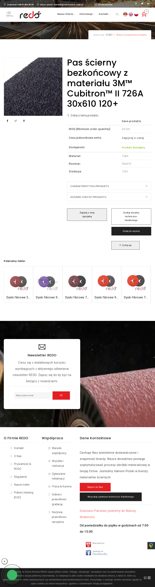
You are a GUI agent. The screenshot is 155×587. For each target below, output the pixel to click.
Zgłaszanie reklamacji (59, 476)
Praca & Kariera (62, 486)
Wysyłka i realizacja (58, 463)
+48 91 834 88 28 (25, 4)
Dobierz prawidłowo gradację (59, 499)
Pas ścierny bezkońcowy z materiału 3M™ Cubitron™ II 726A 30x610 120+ (105, 83)
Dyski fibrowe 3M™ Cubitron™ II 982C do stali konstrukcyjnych (18, 297)
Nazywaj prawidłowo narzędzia (59, 516)
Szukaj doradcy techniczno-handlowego (131, 216)
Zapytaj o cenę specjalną (87, 215)
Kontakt (104, 14)
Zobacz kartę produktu (82, 115)
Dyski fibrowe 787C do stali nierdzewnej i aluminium (136, 297)
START (109, 35)
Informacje (86, 14)
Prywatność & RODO (22, 466)
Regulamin (20, 476)
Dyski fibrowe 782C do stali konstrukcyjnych (77, 297)
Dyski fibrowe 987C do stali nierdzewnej (106, 297)
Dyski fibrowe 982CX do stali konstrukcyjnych (48, 297)
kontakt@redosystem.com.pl (68, 4)
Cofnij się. (125, 245)
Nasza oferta (65, 14)
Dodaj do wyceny (131, 231)
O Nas (18, 456)
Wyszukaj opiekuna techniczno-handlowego (111, 497)
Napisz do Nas (95, 487)
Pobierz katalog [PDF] (23, 495)
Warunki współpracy (59, 450)
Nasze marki (22, 484)
